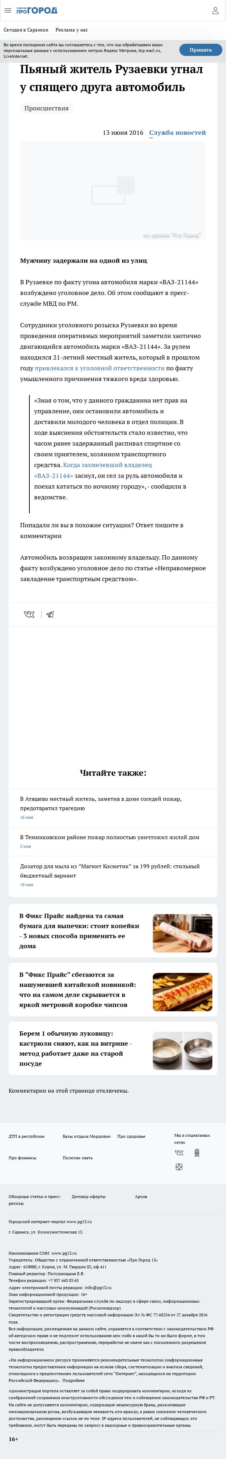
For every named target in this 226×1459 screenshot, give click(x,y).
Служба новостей (177, 132)
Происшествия (46, 108)
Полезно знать (78, 1157)
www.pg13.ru (79, 1221)
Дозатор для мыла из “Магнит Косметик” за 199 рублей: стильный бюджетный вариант (113, 875)
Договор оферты (88, 1196)
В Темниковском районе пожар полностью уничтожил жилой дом (113, 842)
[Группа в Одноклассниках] (197, 1153)
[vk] (30, 614)
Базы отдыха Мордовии (86, 1136)
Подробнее (73, 1380)
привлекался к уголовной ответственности (100, 368)
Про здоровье (131, 1136)
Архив (141, 1196)
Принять (201, 50)
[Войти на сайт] (215, 10)
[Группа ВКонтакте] (179, 1153)
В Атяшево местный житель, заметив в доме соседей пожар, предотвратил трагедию (113, 808)
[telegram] (52, 614)
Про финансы (22, 1157)
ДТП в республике (26, 1136)
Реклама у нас (72, 30)
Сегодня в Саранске (26, 30)
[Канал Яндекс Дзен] (179, 1167)
